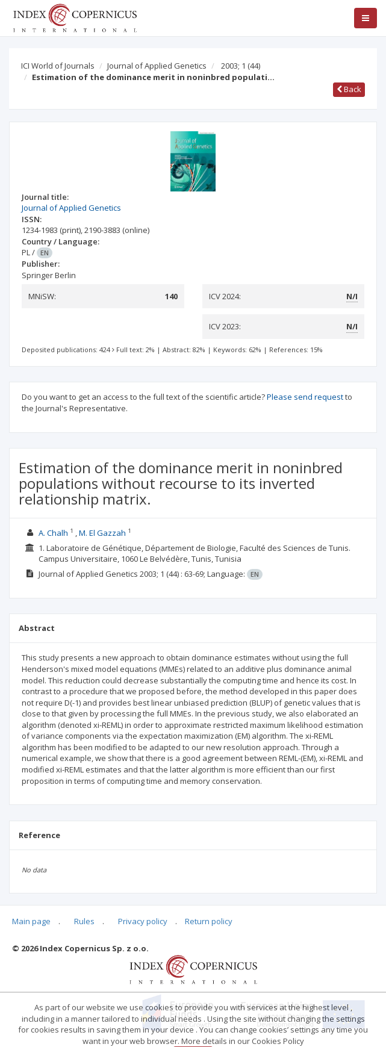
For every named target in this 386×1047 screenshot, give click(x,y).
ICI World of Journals (58, 65)
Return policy (208, 921)
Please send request (305, 396)
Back (349, 89)
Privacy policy (142, 921)
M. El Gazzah (103, 532)
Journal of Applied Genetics (157, 65)
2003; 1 (240, 65)
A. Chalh (53, 532)
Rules (84, 921)
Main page (31, 921)
